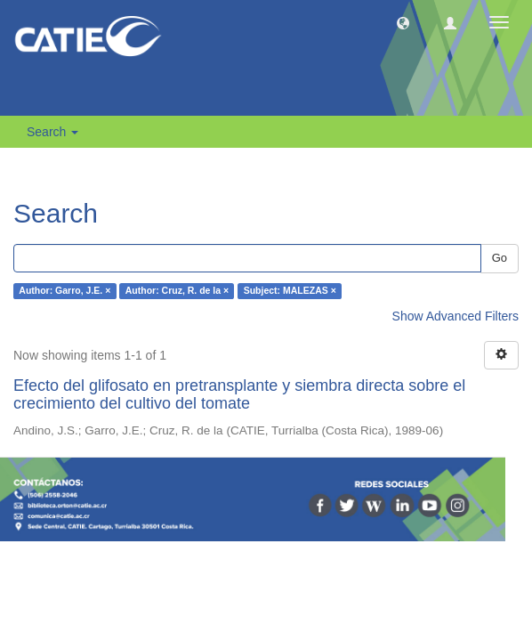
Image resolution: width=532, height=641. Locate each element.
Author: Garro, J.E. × (64, 291)
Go (499, 257)
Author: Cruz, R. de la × (177, 291)
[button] (403, 22)
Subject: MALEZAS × (290, 291)
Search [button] (52, 132)
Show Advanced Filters (455, 316)
